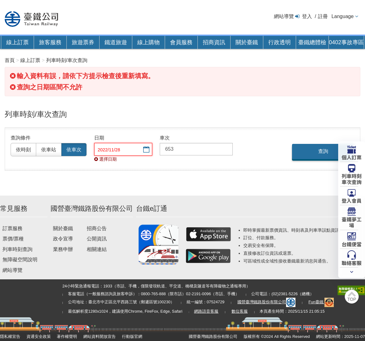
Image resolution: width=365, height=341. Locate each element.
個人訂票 (352, 157)
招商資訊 (214, 42)
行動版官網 (132, 336)
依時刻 (23, 149)
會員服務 (181, 42)
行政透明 (279, 42)
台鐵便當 (352, 243)
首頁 (10, 60)
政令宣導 (63, 238)
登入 (307, 16)
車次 (165, 137)
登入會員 (352, 200)
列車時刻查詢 (17, 249)
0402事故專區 (346, 42)
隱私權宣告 (10, 336)
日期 (99, 137)
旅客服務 (50, 42)
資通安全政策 (39, 336)
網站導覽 (284, 16)
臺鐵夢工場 (352, 221)
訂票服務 (12, 228)
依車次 (73, 149)
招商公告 (97, 228)
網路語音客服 (206, 311)
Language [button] (342, 16)
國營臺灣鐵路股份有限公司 (266, 302)
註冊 (323, 16)
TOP (351, 299)
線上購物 (148, 42)
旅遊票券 (83, 42)
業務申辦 (63, 249)
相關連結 (97, 249)
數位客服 (239, 311)
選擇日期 (145, 150)
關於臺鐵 (247, 42)
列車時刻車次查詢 (352, 178)
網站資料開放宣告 (99, 336)
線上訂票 (17, 42)
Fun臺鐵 (321, 302)
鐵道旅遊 (116, 42)
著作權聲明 (67, 336)
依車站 (48, 149)
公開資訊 (97, 238)
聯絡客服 (352, 262)
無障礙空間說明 (19, 259)
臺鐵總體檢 (312, 42)
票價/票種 (13, 238)
